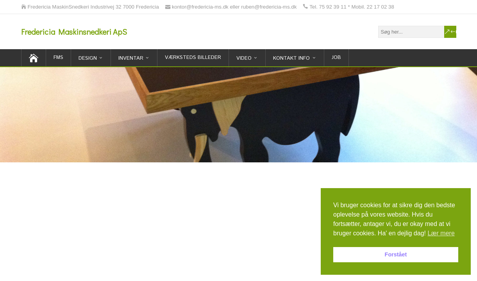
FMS (58, 57)
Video (244, 58)
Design (88, 58)
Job (336, 57)
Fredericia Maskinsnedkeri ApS (74, 32)
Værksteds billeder (193, 57)
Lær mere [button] (440, 233)
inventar (130, 58)
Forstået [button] (396, 254)
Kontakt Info (291, 58)
